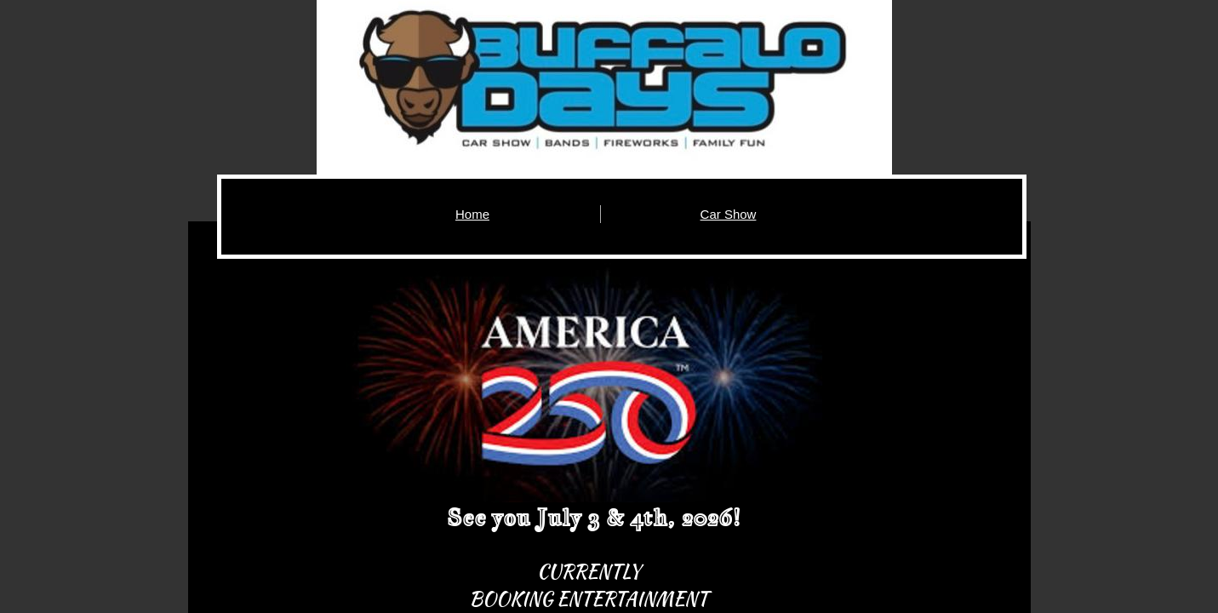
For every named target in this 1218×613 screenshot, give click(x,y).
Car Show (728, 214)
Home (472, 214)
